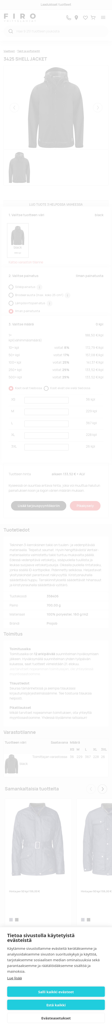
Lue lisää (14, 978)
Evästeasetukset (56, 1018)
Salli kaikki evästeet (56, 991)
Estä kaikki (56, 1005)
